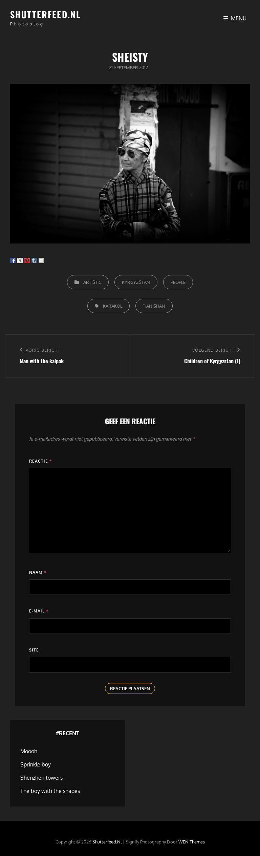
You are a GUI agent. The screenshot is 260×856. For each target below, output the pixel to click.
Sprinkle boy (35, 764)
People (178, 282)
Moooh (28, 751)
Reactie (40, 461)
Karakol (112, 306)
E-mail (38, 611)
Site (34, 650)
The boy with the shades (50, 790)
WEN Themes (191, 841)
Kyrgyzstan (136, 282)
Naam (37, 572)
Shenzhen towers (41, 777)
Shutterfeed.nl (45, 14)
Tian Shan (154, 306)
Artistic (92, 282)
